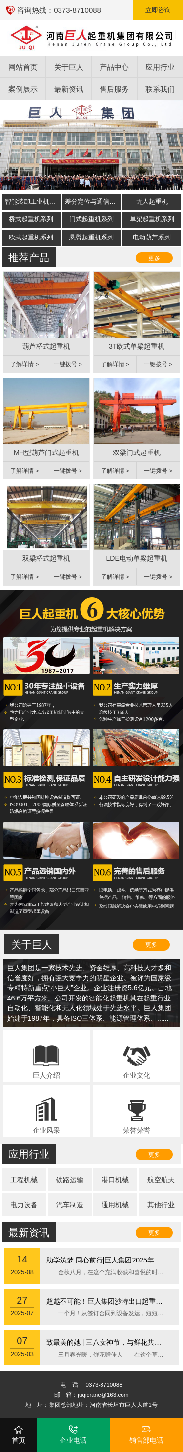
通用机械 (115, 1205)
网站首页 (23, 67)
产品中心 (114, 67)
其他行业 (161, 1205)
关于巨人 (68, 67)
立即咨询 (158, 10)
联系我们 (160, 89)
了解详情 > (24, 364)
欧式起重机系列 (31, 237)
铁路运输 (69, 1180)
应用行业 (160, 67)
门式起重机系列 (91, 219)
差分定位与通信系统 (93, 201)
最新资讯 (68, 89)
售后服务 (114, 89)
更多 (154, 258)
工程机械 (24, 1180)
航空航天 (161, 1180)
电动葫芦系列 (152, 237)
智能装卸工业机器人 (33, 201)
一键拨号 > (68, 364)
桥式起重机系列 (31, 219)
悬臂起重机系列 (91, 237)
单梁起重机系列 (152, 219)
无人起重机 (152, 201)
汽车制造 (69, 1205)
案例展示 (23, 89)
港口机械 (115, 1180)
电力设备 (24, 1205)
